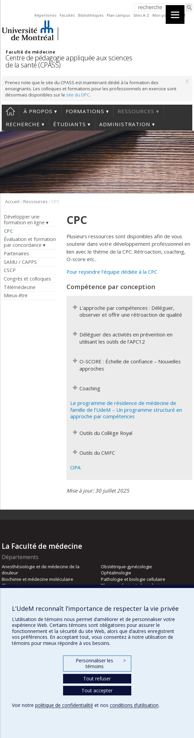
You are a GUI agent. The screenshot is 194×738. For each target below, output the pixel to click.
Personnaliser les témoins (100, 663)
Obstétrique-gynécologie (126, 566)
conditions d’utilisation (134, 705)
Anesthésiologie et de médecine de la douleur (40, 569)
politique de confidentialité (64, 705)
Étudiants (69, 124)
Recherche (23, 124)
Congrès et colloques (27, 278)
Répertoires (45, 15)
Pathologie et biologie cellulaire (133, 579)
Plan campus (118, 15)
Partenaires (16, 253)
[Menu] (175, 14)
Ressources (136, 111)
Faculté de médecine (30, 52)
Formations (85, 111)
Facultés (67, 15)
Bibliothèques (90, 15)
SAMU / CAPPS (20, 262)
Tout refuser (97, 678)
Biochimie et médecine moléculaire (37, 579)
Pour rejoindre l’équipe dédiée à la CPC (111, 271)
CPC (8, 231)
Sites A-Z (141, 15)
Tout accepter (97, 690)
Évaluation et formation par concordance (30, 242)
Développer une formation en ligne (24, 219)
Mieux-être (16, 295)
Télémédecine (19, 287)
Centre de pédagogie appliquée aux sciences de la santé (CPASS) (68, 61)
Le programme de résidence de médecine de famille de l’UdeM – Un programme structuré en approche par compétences (126, 410)
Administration (124, 124)
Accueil (10, 111)
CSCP (10, 270)
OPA (75, 467)
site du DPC (78, 95)
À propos (38, 111)
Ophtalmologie (116, 573)
